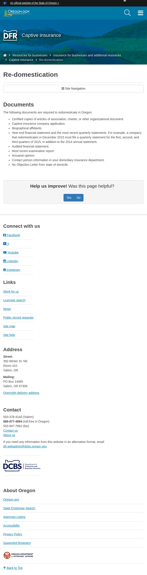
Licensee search (14, 300)
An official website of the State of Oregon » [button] (34, 3)
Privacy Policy (12, 534)
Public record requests (18, 317)
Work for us (11, 291)
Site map (9, 326)
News (7, 309)
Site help (9, 335)
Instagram (11, 270)
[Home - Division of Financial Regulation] (5, 55)
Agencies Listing (14, 517)
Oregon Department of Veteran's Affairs (18, 555)
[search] (127, 13)
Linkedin (10, 261)
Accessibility (11, 525)
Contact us (10, 430)
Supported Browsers (17, 543)
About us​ (9, 435)
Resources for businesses (30, 55)
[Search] (127, 13)
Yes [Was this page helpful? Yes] (68, 197)
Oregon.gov (11, 499)
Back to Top (13, 568)
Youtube (11, 252)
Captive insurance (21, 60)
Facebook (11, 235)
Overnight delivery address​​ (21, 393)
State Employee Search (19, 508)
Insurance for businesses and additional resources (87, 55)
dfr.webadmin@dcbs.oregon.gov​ (25, 446)
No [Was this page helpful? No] (79, 197)
